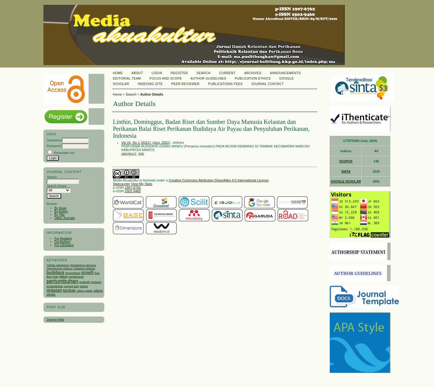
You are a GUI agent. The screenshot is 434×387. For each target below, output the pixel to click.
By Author (61, 211)
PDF (141, 153)
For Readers (63, 238)
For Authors (62, 242)
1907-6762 (133, 187)
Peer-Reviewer (185, 84)
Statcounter (121, 184)
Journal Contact (267, 84)
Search (203, 73)
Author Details (151, 94)
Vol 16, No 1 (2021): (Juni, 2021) (145, 142)
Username (54, 140)
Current (227, 73)
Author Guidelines (208, 78)
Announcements (285, 73)
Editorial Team (127, 78)
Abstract (129, 153)
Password (54, 146)
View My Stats (142, 184)
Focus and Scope (165, 78)
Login (157, 73)
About (137, 73)
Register (179, 73)
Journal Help (55, 319)
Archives (252, 73)
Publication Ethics (253, 78)
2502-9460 (133, 191)
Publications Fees (225, 84)
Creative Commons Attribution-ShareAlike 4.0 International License (219, 180)
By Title (59, 214)
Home (118, 73)
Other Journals (64, 218)
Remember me (64, 153)
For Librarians (64, 245)
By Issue (60, 208)
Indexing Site (150, 84)
